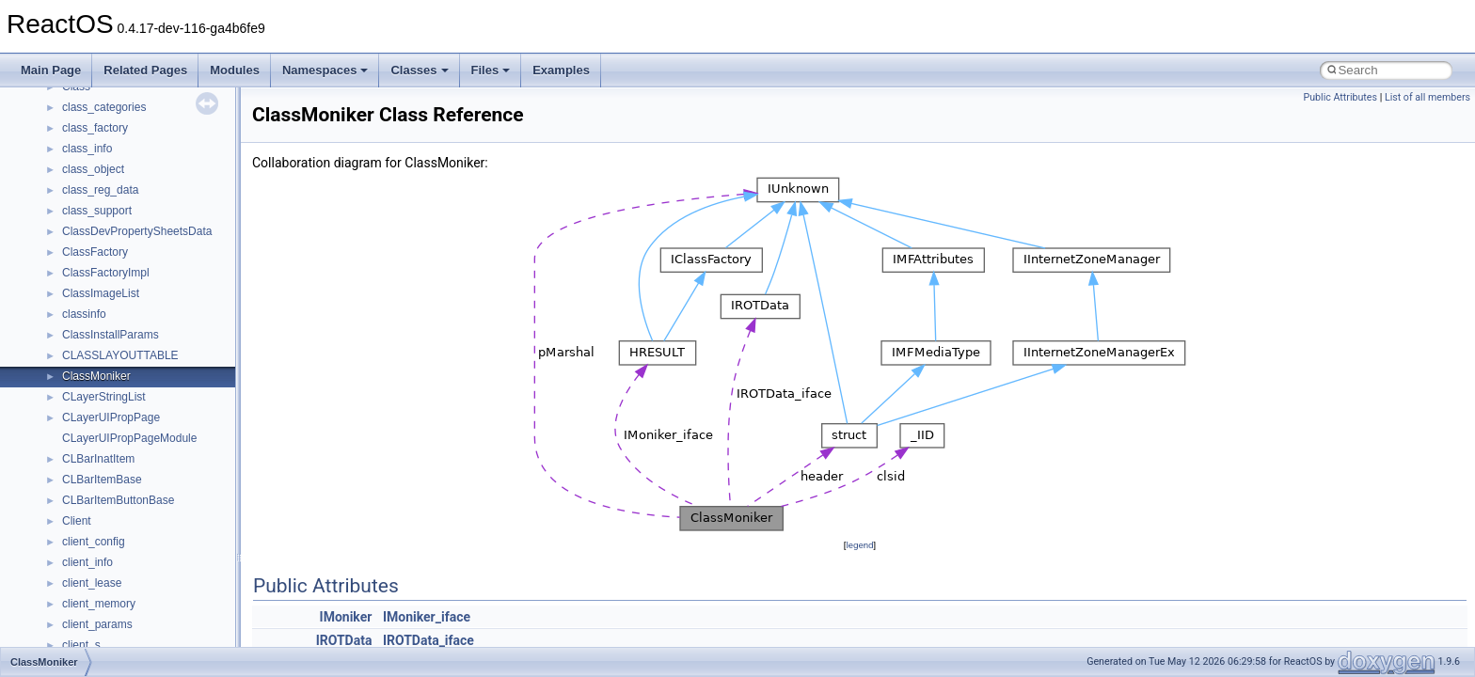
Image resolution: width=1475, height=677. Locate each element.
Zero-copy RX (67, 268)
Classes (419, 70)
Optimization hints (76, 330)
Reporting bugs (70, 247)
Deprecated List (71, 433)
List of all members (1427, 97)
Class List (71, 516)
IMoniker (346, 616)
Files (491, 70)
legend (859, 545)
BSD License (64, 371)
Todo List (54, 412)
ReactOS (40, 102)
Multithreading (67, 309)
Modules (235, 70)
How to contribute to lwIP (94, 164)
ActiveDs (84, 619)
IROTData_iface (428, 640)
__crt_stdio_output (108, 557)
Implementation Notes (87, 350)
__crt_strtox (91, 578)
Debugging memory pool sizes (107, 226)
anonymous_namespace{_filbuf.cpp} (153, 640)
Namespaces (325, 70)
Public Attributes (1340, 97)
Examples (561, 70)
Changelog (59, 143)
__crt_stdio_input (105, 536)
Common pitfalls (72, 206)
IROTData (344, 640)
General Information (82, 392)
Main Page (51, 70)
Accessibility (92, 599)
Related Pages (145, 70)
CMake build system (83, 185)
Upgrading (58, 123)
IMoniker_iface (426, 616)
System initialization (81, 288)
